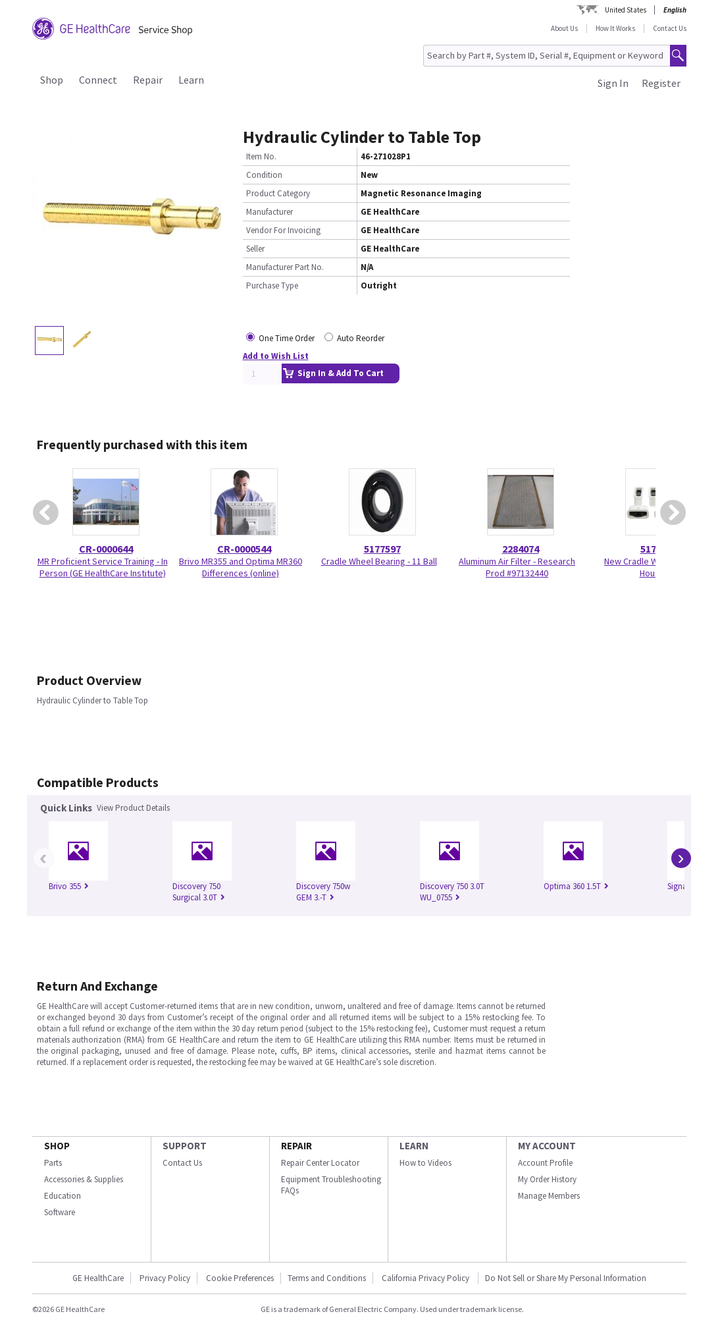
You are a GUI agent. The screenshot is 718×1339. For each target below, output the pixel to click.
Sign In (613, 83)
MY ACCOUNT (547, 1145)
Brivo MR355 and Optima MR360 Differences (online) (240, 567)
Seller (255, 248)
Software (59, 1212)
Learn (191, 79)
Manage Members (549, 1195)
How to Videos (425, 1162)
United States (625, 9)
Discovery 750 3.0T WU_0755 (452, 892)
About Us (564, 28)
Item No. (261, 156)
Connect (98, 79)
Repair (148, 79)
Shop (51, 79)
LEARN (413, 1145)
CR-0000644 (106, 548)
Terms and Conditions (327, 1278)
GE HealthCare (98, 1278)
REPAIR (296, 1145)
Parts (53, 1162)
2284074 (520, 548)
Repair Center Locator (320, 1162)
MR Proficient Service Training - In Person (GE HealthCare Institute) (103, 567)
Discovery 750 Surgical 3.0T (198, 892)
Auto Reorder (360, 338)
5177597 (382, 548)
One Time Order (287, 338)
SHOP (57, 1145)
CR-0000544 (244, 548)
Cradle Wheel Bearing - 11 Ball (379, 561)
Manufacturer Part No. (285, 267)
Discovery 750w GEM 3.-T (323, 892)
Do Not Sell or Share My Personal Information (565, 1278)
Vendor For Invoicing (283, 230)
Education (62, 1195)
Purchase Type (272, 285)
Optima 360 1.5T (576, 886)
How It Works (615, 28)
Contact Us (669, 28)
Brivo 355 (69, 886)
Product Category (278, 193)
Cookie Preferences (240, 1278)
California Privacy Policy (426, 1278)
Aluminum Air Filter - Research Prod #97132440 (517, 567)
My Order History (547, 1179)
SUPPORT (185, 1145)
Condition (264, 174)
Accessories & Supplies (83, 1179)
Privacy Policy (165, 1278)
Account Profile (545, 1162)
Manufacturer (269, 211)
